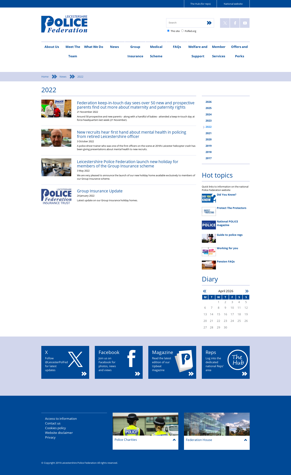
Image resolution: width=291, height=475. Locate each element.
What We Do (93, 47)
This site (175, 31)
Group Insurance (135, 51)
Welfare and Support (197, 51)
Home (45, 76)
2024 (209, 114)
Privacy (50, 437)
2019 (209, 145)
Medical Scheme (156, 51)
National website (233, 3)
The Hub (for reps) (200, 3)
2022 (209, 127)
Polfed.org (190, 31)
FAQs (177, 47)
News (114, 47)
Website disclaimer (59, 432)
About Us (51, 47)
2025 (209, 108)
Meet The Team (73, 51)
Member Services (218, 51)
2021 (209, 133)
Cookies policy (55, 428)
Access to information (61, 418)
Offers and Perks (239, 51)
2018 (209, 152)
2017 (209, 158)
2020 (209, 139)
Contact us (52, 423)
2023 (209, 120)
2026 (209, 102)
